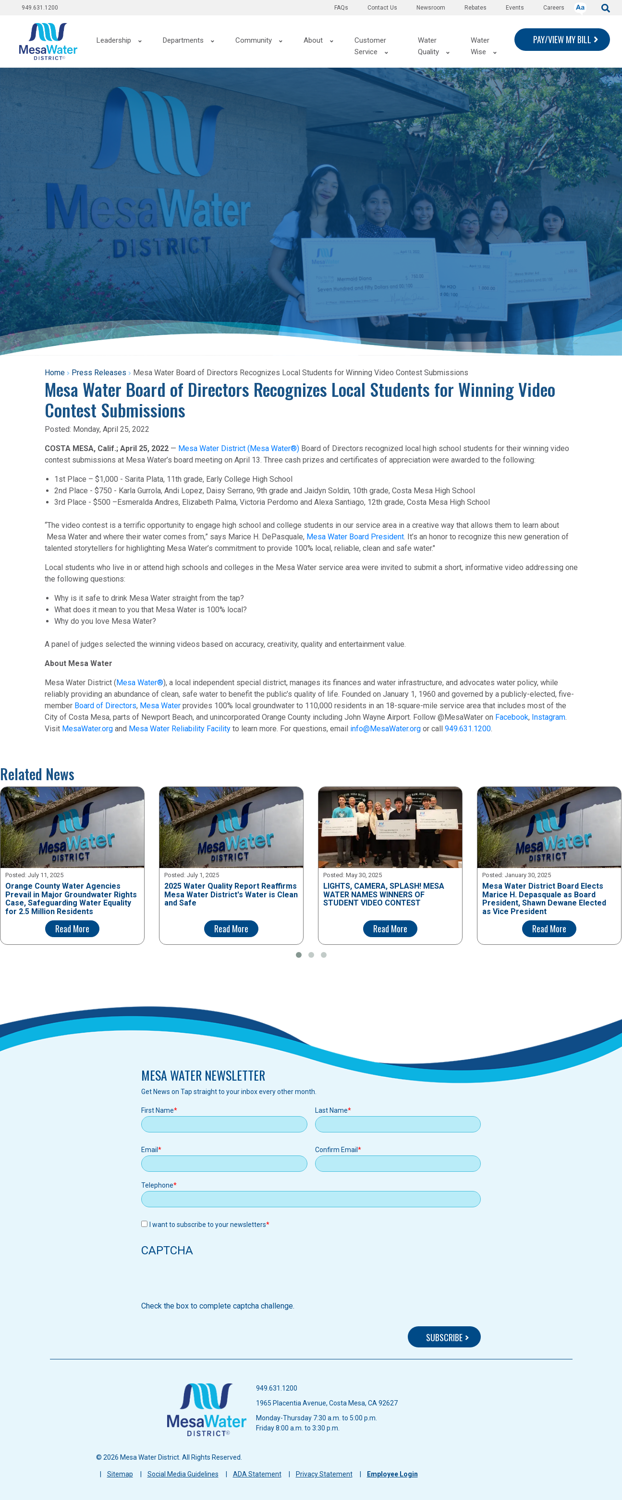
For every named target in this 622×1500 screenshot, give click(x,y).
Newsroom (430, 7)
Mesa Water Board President (355, 536)
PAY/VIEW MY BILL (562, 39)
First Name (157, 1110)
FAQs (341, 7)
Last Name (331, 1110)
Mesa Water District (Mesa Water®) (238, 448)
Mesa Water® (139, 682)
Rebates (475, 7)
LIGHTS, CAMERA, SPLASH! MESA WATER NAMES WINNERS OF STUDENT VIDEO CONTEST (383, 894)
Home (55, 372)
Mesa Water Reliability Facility (180, 728)
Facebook (511, 717)
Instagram (548, 717)
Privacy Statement (324, 1474)
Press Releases (99, 372)
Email (149, 1150)
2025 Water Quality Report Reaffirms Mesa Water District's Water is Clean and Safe (231, 894)
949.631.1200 (40, 7)
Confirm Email (336, 1150)
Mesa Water (160, 705)
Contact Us (382, 7)
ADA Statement (257, 1474)
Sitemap (120, 1474)
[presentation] (214, 1281)
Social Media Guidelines (183, 1474)
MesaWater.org (87, 728)
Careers (553, 7)
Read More (72, 928)
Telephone (157, 1185)
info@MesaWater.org (385, 728)
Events (515, 7)
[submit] (605, 7)
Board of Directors (105, 705)
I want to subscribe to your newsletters (207, 1224)
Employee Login (392, 1474)
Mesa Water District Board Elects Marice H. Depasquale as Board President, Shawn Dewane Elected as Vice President (544, 899)
